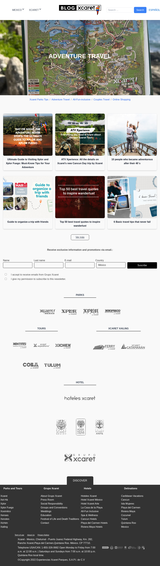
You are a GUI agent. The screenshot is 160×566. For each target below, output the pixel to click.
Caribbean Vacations (132, 496)
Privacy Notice (43, 535)
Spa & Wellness (89, 515)
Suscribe (142, 265)
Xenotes (4, 519)
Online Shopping (121, 99)
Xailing (4, 527)
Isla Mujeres (127, 503)
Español (154, 10)
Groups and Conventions (54, 507)
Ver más (80, 237)
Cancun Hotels (89, 519)
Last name (39, 260)
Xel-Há (4, 499)
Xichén (4, 523)
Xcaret (35, 9)
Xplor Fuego (7, 507)
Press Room (47, 499)
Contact (45, 523)
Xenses (4, 515)
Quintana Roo (128, 523)
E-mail (68, 260)
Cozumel (126, 515)
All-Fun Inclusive (90, 511)
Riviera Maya (128, 511)
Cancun (125, 499)
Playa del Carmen (130, 507)
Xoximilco (5, 511)
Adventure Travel (60, 99)
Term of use (19, 535)
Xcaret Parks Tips (39, 99)
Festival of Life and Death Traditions (60, 519)
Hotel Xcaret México (92, 499)
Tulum (124, 519)
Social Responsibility (52, 503)
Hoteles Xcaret (89, 496)
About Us (30, 535)
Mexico (18, 9)
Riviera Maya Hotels (92, 527)
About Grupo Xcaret (51, 496)
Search (140, 10)
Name (6, 260)
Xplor (3, 503)
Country (99, 260)
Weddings (46, 511)
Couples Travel (101, 99)
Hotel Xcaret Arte (90, 503)
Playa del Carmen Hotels (94, 523)
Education (46, 515)
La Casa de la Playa (92, 507)
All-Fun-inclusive (81, 99)
